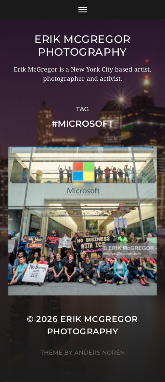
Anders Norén (99, 352)
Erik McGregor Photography (82, 45)
